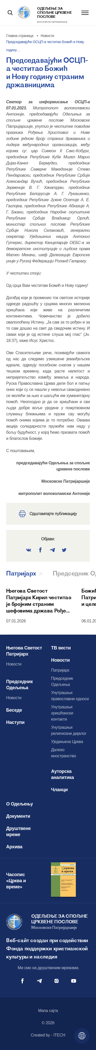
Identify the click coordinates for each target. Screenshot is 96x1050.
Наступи (15, 722)
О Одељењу (19, 803)
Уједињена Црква (67, 741)
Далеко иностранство (63, 753)
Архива (14, 846)
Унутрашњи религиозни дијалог (69, 730)
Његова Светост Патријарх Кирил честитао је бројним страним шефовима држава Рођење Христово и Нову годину (39, 600)
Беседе (14, 710)
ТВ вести (61, 647)
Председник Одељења (19, 684)
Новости (14, 664)
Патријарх (60, 670)
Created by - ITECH (48, 1035)
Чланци (59, 789)
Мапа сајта (48, 1010)
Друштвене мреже (18, 831)
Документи (18, 816)
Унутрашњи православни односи (70, 695)
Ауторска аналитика (62, 774)
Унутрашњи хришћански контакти (62, 713)
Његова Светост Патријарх (24, 651)
